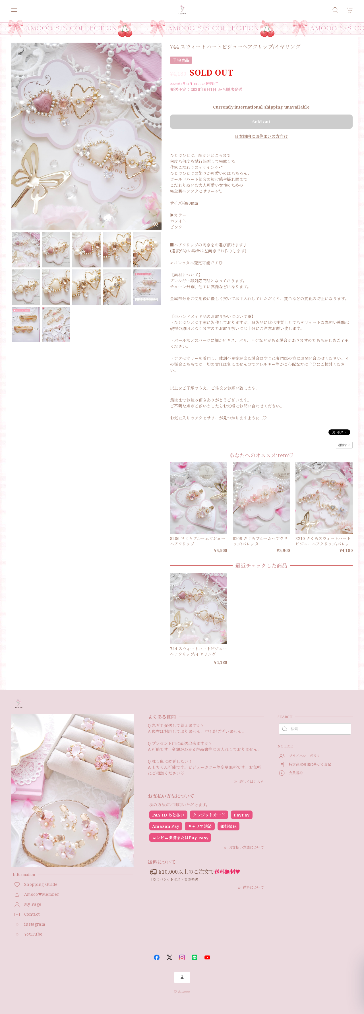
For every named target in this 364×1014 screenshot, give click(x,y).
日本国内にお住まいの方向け (261, 136)
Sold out (261, 121)
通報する (344, 445)
